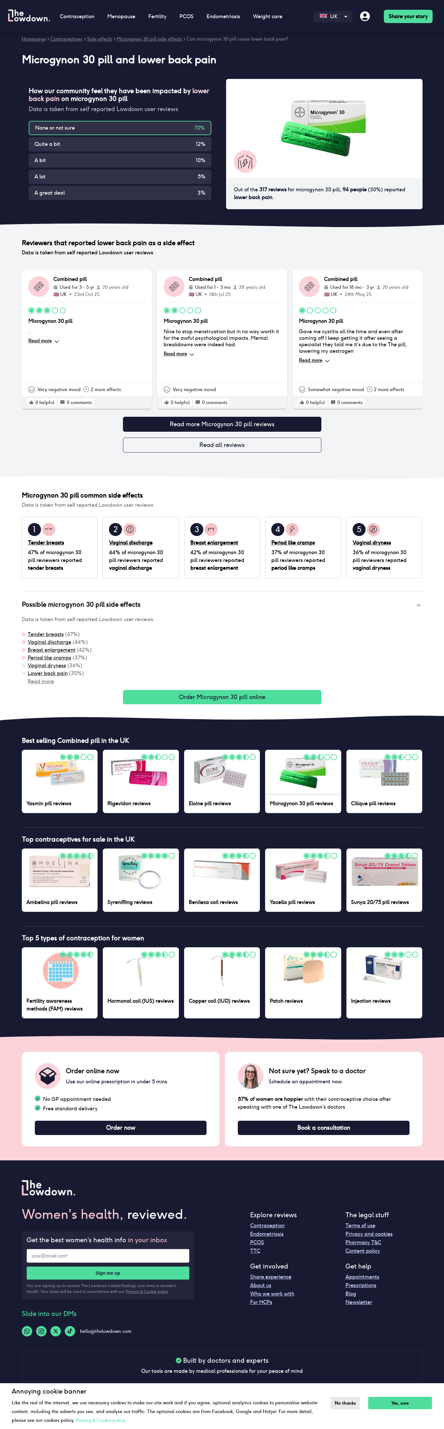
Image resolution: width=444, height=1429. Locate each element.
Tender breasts (46, 636)
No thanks (346, 1403)
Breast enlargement (51, 652)
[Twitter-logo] (55, 1336)
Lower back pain (48, 675)
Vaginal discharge (49, 644)
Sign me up (108, 1278)
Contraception (77, 16)
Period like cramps (49, 660)
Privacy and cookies (369, 1239)
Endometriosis (223, 16)
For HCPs (261, 1307)
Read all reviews (222, 447)
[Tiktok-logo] (70, 1336)
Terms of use (360, 1230)
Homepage (34, 39)
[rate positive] (31, 402)
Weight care (267, 16)
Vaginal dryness (47, 668)
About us (260, 1290)
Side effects (99, 39)
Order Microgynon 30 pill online (222, 700)
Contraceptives (66, 39)
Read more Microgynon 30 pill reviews (222, 425)
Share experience (270, 1282)
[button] (222, 607)
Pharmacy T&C (363, 1247)
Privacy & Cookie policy (147, 1296)
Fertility (157, 16)
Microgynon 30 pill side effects (149, 39)
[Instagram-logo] (41, 1336)
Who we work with (272, 1298)
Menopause (121, 16)
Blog (350, 1298)
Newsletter (358, 1307)
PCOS (187, 16)
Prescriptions (360, 1290)
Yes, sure (403, 1403)
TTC (255, 1256)
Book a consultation (324, 1132)
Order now (121, 1132)
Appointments (362, 1282)
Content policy (362, 1256)
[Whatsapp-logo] (27, 1336)
